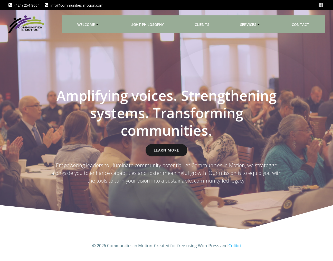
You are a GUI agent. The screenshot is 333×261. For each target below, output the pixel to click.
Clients (202, 24)
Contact (300, 24)
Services (250, 24)
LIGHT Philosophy (147, 24)
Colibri (235, 245)
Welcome (88, 24)
